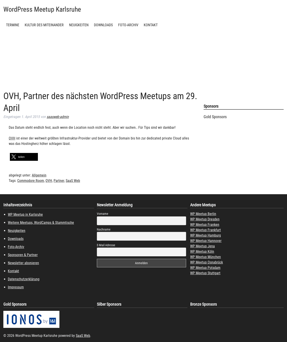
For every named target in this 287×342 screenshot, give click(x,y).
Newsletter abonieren (23, 263)
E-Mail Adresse (106, 245)
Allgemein (39, 175)
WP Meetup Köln (202, 251)
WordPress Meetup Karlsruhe (42, 9)
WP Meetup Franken (204, 224)
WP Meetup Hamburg (205, 235)
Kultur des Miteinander (44, 25)
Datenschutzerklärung (23, 279)
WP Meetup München (205, 257)
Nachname (104, 229)
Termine (12, 25)
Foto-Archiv (128, 25)
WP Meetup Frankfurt (205, 230)
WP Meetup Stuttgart (205, 273)
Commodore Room (30, 181)
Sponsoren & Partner (23, 255)
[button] (24, 157)
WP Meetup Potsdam (205, 268)
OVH (12, 138)
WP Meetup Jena (202, 246)
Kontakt (151, 25)
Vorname (102, 214)
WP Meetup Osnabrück (206, 262)
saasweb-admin (58, 117)
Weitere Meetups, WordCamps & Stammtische (41, 222)
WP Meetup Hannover (206, 241)
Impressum (16, 287)
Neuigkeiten (79, 25)
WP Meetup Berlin (203, 214)
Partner (59, 181)
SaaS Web (73, 181)
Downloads (103, 25)
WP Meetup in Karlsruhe (25, 214)
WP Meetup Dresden (205, 219)
